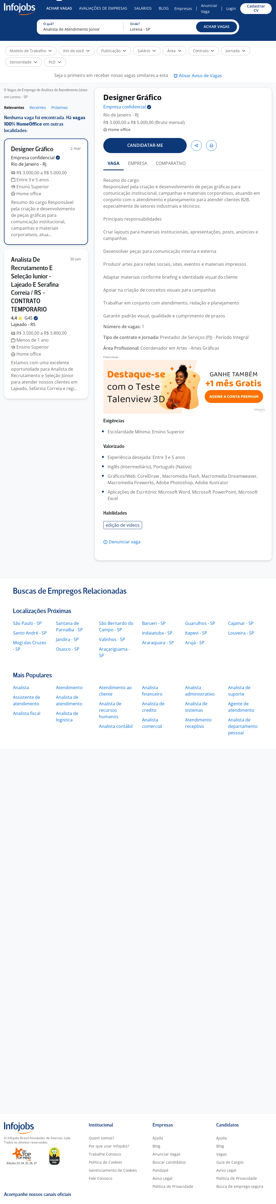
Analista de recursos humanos (110, 710)
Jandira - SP (67, 639)
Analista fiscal (26, 713)
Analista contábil (116, 726)
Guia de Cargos (230, 1162)
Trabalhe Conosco (105, 1154)
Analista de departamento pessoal (243, 726)
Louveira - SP (241, 633)
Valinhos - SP (112, 639)
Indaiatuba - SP (157, 633)
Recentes (38, 107)
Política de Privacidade (173, 1186)
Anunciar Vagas (167, 1154)
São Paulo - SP (27, 623)
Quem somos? (101, 1138)
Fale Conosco (100, 1178)
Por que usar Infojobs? (109, 1146)
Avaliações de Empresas (103, 8)
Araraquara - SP (158, 643)
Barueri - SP (154, 623)
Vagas (221, 1154)
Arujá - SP (194, 643)
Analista (21, 687)
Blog (164, 8)
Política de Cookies (105, 1162)
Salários (143, 8)
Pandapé (160, 1170)
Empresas (183, 8)
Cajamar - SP (241, 623)
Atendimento (69, 687)
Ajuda (158, 1138)
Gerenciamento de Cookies (113, 1170)
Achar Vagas (59, 8)
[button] (216, 27)
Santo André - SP (30, 633)
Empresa (127, 107)
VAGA (113, 163)
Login (231, 8)
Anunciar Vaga (209, 8)
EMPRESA (137, 163)
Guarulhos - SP (200, 623)
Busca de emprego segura (239, 1186)
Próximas (59, 107)
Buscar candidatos (169, 1162)
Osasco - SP (67, 649)
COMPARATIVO (171, 163)
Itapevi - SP (196, 633)
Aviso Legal (162, 1178)
